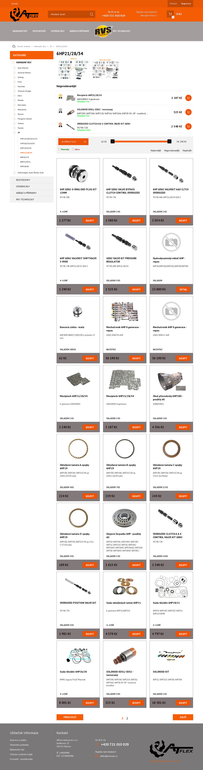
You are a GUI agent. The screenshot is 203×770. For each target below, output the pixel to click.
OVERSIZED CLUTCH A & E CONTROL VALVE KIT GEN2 (103, 123)
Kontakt (15, 4)
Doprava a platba (18, 740)
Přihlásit (173, 3)
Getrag (21, 77)
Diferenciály (57, 31)
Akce (77, 149)
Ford (19, 82)
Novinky (65, 149)
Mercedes (22, 105)
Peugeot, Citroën (25, 119)
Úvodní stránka (21, 46)
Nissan (21, 114)
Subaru (21, 123)
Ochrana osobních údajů (21, 754)
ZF (51, 46)
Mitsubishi (22, 109)
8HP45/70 (24, 157)
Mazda (20, 100)
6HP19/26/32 (26, 148)
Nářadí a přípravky (79, 31)
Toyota (20, 128)
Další (183, 717)
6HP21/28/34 (26, 152)
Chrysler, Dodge (24, 91)
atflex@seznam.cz (148, 15)
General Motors (24, 72)
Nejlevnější (156, 150)
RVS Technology (112, 31)
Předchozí (70, 717)
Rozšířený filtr (69, 142)
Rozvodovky (39, 31)
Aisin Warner (23, 68)
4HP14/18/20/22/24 (28, 138)
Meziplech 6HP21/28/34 (89, 95)
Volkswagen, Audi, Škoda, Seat (30, 172)
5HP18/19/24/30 (27, 143)
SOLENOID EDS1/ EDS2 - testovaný (95, 109)
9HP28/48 (24, 166)
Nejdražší (187, 150)
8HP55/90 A (25, 162)
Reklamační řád (17, 749)
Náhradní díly (20, 31)
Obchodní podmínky (19, 744)
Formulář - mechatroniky (21, 759)
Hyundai (21, 86)
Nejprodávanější (171, 150)
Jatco (20, 95)
